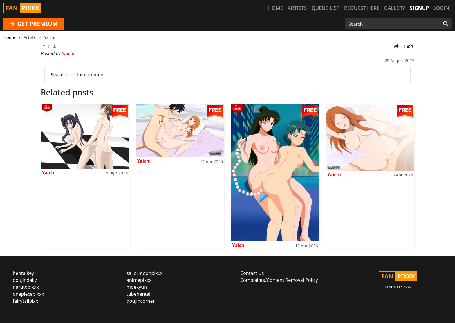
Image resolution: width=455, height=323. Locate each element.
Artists (297, 8)
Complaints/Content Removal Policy (279, 280)
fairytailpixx (25, 301)
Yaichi (49, 172)
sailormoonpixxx (145, 273)
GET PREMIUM (33, 24)
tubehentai (138, 294)
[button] (396, 46)
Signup (419, 8)
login (69, 74)
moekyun (137, 287)
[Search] (446, 23)
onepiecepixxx (28, 294)
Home (275, 8)
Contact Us (252, 273)
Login (441, 8)
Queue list (325, 8)
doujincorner (141, 301)
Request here (362, 8)
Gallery (394, 8)
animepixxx (139, 280)
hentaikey (23, 273)
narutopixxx (26, 287)
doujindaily (25, 280)
